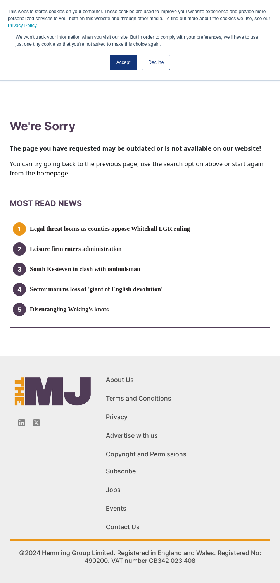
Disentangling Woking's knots (69, 309)
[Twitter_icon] (36, 422)
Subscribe (121, 471)
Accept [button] (123, 62)
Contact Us (123, 527)
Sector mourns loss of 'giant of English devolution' (96, 289)
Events (116, 508)
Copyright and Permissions (146, 454)
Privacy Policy (22, 25)
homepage (52, 173)
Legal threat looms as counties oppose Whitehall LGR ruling (110, 228)
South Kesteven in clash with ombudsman (85, 269)
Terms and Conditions (138, 398)
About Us (120, 380)
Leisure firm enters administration (76, 249)
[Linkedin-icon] (21, 422)
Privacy (117, 417)
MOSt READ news (46, 203)
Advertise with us (132, 435)
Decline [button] (156, 62)
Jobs (113, 490)
